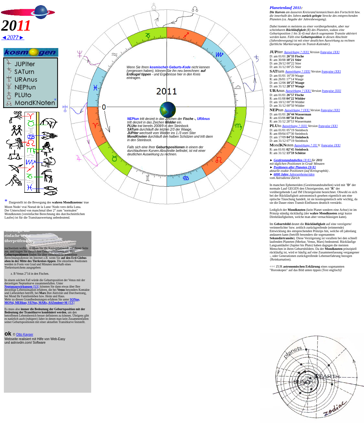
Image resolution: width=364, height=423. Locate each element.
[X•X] (292, 160)
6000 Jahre (281, 174)
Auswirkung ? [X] (306, 145)
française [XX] (330, 52)
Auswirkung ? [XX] (297, 52)
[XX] (36, 286)
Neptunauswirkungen (19, 286)
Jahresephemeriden (301, 174)
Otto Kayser (24, 334)
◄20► (12, 37)
